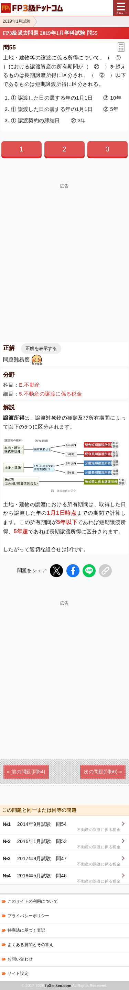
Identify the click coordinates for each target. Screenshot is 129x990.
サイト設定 (18, 973)
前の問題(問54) (28, 771)
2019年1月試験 (17, 21)
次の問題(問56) (101, 771)
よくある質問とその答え (31, 944)
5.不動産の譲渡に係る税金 (50, 394)
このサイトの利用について (33, 901)
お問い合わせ (20, 959)
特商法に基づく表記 (26, 930)
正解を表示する (41, 348)
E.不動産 (29, 385)
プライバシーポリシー (28, 915)
